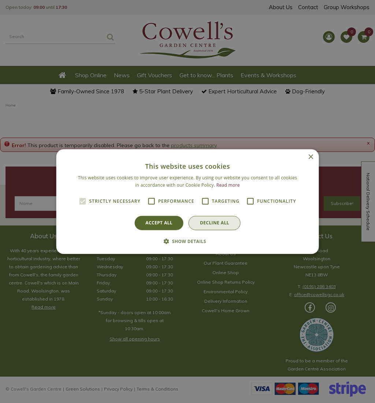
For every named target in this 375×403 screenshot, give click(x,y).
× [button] (310, 157)
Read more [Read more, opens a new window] (228, 185)
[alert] (187, 201)
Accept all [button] (158, 223)
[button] (187, 241)
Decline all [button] (214, 223)
